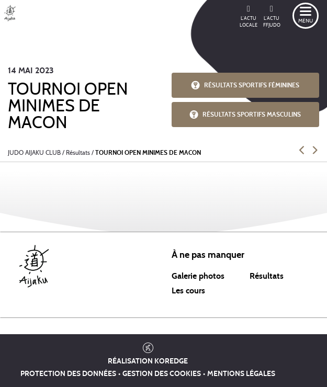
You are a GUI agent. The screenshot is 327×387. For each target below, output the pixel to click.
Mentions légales (241, 374)
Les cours (188, 291)
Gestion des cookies (161, 374)
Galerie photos (198, 276)
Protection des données (68, 374)
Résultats (267, 276)
